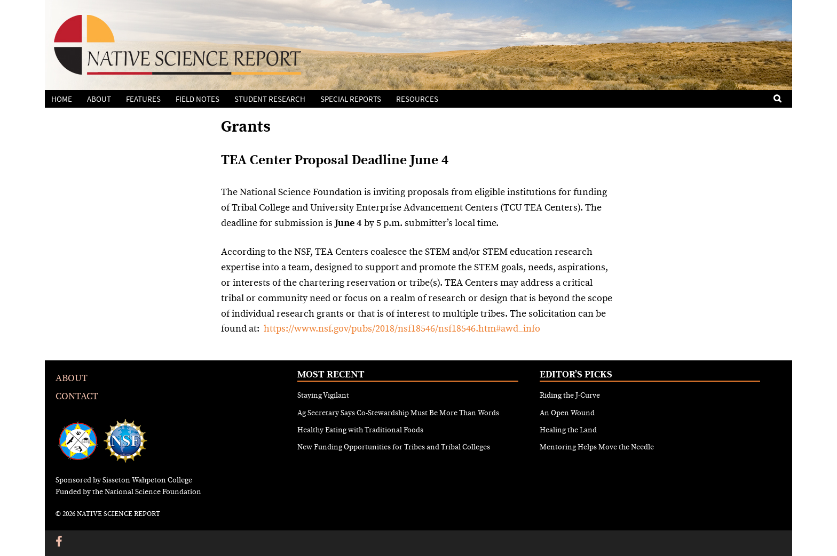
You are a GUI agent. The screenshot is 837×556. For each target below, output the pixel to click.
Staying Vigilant (323, 395)
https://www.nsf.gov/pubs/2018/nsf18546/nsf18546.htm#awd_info (402, 329)
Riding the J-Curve (570, 395)
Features (143, 99)
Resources (417, 99)
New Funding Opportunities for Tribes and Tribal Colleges (393, 447)
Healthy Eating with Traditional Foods (360, 430)
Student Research (269, 99)
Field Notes (197, 99)
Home (61, 99)
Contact (77, 396)
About (99, 99)
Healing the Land (568, 430)
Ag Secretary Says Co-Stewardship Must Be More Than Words (398, 413)
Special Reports (350, 99)
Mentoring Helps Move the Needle (597, 447)
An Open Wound (567, 413)
